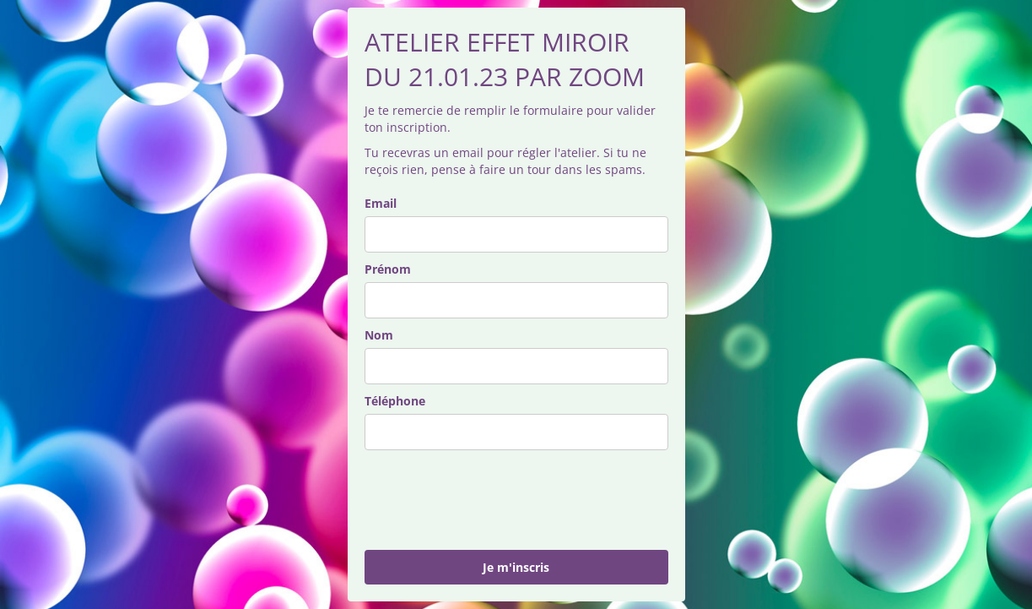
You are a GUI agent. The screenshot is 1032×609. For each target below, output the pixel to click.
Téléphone (395, 401)
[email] (516, 234)
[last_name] (516, 366)
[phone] (516, 432)
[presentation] (493, 500)
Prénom (388, 269)
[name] (516, 300)
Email (381, 203)
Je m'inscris (516, 567)
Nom (379, 335)
